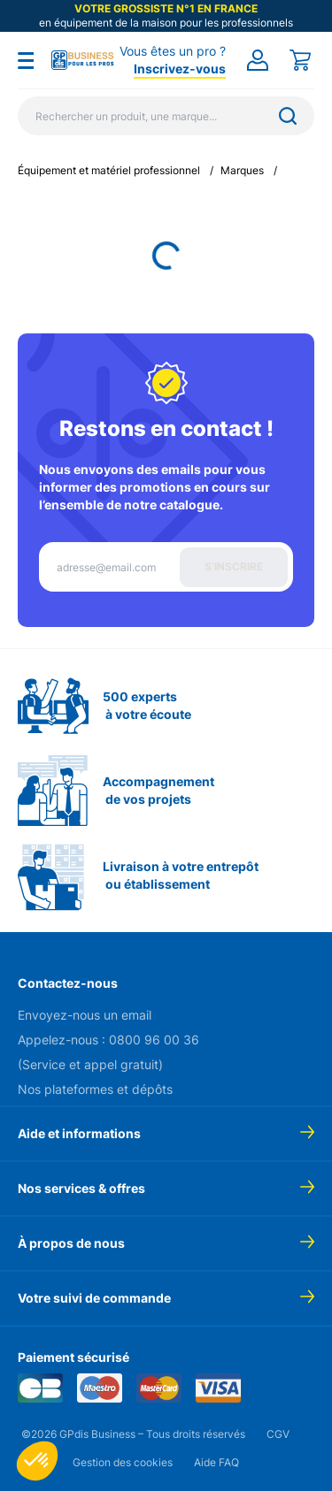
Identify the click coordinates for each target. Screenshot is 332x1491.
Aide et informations (79, 1133)
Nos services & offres (81, 1188)
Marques (242, 170)
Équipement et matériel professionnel (109, 170)
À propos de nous (71, 1242)
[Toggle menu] (26, 60)
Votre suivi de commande (94, 1297)
